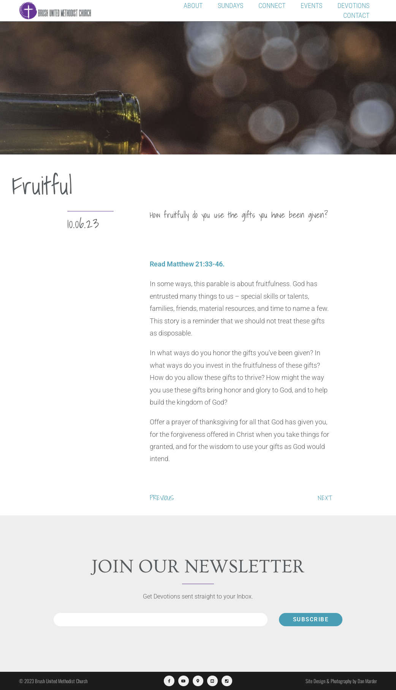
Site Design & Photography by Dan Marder (341, 681)
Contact (356, 15)
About (193, 5)
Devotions (353, 5)
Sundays (230, 5)
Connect (271, 5)
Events (311, 5)
